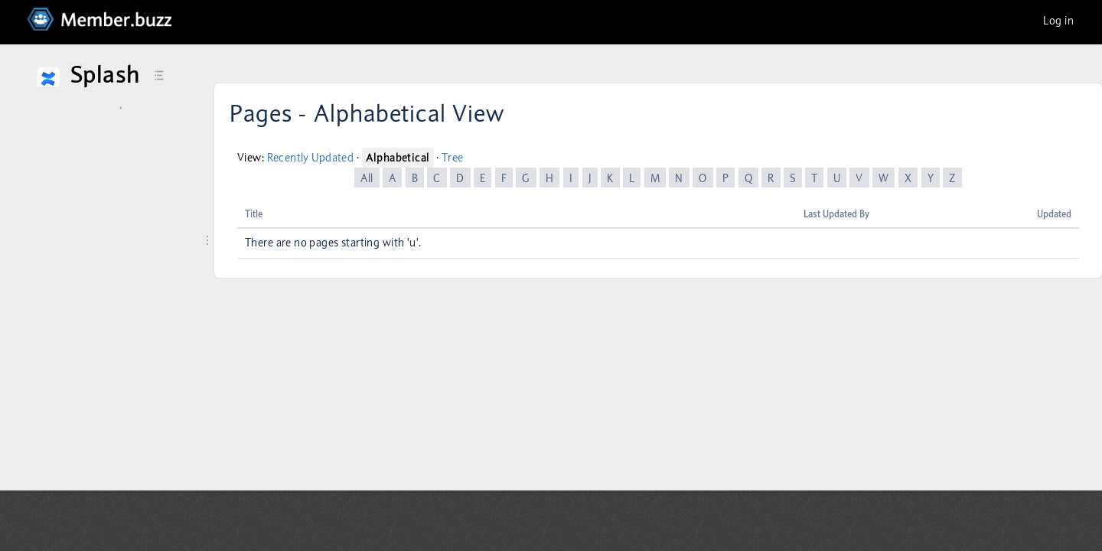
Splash (105, 75)
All (366, 178)
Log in (1058, 21)
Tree (453, 158)
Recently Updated (310, 158)
